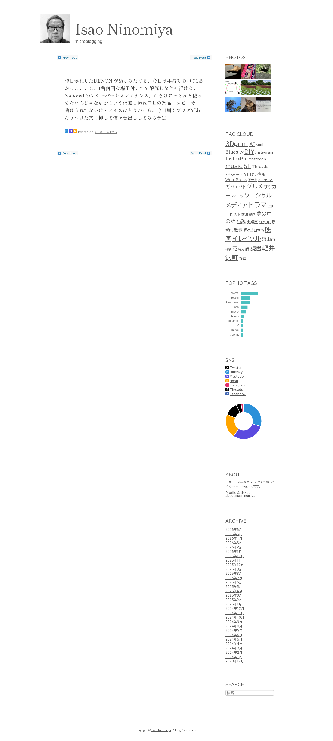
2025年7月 (233, 578)
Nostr (234, 381)
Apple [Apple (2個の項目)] (260, 144)
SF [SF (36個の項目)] (247, 166)
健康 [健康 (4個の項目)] (244, 214)
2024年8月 (233, 626)
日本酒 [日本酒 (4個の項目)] (259, 230)
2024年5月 (233, 639)
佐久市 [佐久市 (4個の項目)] (235, 214)
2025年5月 (233, 586)
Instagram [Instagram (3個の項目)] (264, 152)
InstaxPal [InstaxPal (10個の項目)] (236, 159)
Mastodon (238, 376)
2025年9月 (233, 569)
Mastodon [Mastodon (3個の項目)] (257, 159)
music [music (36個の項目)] (234, 166)
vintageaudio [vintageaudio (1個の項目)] (234, 174)
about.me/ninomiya (240, 495)
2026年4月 (233, 538)
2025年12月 (234, 556)
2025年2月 (233, 599)
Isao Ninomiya (124, 28)
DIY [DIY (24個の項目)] (249, 151)
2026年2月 (233, 547)
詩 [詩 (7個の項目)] (247, 249)
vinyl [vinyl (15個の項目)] (250, 173)
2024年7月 (233, 630)
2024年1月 (233, 657)
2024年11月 (234, 613)
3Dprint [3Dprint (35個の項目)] (236, 143)
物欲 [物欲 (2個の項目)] (228, 249)
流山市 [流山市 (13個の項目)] (268, 239)
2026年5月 (233, 534)
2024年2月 (233, 652)
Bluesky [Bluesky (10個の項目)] (234, 152)
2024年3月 (233, 648)
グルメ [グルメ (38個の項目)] (254, 186)
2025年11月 (234, 560)
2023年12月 (234, 661)
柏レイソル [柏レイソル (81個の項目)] (246, 238)
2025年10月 (234, 564)
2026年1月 (233, 551)
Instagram (237, 385)
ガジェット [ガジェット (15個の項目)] (235, 186)
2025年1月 (233, 604)
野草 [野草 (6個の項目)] (242, 258)
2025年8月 (233, 573)
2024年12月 (234, 608)
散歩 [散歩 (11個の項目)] (238, 230)
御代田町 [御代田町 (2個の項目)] (265, 222)
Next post (200, 57)
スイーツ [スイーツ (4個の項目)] (237, 196)
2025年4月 (233, 591)
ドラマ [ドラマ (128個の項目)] (257, 204)
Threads (236, 389)
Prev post (67, 57)
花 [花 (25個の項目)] (234, 248)
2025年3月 (233, 595)
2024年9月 (233, 621)
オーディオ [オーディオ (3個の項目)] (265, 180)
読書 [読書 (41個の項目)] (255, 248)
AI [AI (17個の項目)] (252, 144)
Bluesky (236, 372)
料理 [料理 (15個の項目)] (248, 230)
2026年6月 (233, 529)
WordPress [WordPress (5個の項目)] (236, 180)
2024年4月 (233, 643)
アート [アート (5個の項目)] (252, 180)
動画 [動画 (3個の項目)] (252, 214)
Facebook (238, 394)
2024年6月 (233, 635)
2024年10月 (234, 617)
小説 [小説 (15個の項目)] (241, 221)
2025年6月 (233, 582)
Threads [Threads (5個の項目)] (260, 166)
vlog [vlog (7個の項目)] (260, 174)
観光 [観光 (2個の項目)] (241, 249)
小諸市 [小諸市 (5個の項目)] (252, 222)
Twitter (236, 367)
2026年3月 (233, 542)
